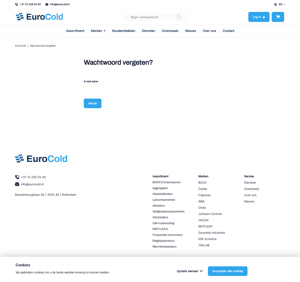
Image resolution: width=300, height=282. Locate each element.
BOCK (202, 182)
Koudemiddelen (123, 31)
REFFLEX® (160, 229)
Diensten (148, 31)
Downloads (170, 31)
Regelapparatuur (163, 240)
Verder (92, 103)
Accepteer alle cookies (227, 276)
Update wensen (190, 276)
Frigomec (204, 195)
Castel (202, 189)
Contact (228, 31)
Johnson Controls (210, 214)
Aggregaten (160, 188)
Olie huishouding (163, 223)
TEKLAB (203, 245)
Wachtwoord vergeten (43, 45)
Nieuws (190, 31)
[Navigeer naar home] (39, 17)
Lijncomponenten (163, 199)
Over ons (209, 31)
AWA (201, 201)
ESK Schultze (207, 239)
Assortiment (75, 31)
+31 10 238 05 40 (28, 4)
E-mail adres (91, 81)
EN (279, 4)
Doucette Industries (211, 232)
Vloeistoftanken (162, 194)
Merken (98, 31)
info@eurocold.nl (57, 4)
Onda (202, 207)
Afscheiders (160, 217)
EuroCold (20, 45)
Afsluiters (158, 205)
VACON (203, 220)
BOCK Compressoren (166, 182)
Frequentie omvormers (167, 234)
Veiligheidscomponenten (168, 211)
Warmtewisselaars (164, 246)
